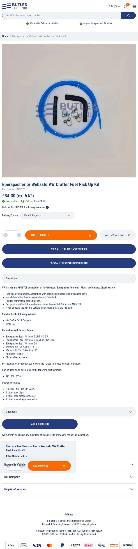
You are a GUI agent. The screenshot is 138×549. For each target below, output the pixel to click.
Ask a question (40, 424)
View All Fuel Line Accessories (69, 249)
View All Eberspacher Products (69, 263)
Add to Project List (117, 235)
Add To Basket (61, 235)
